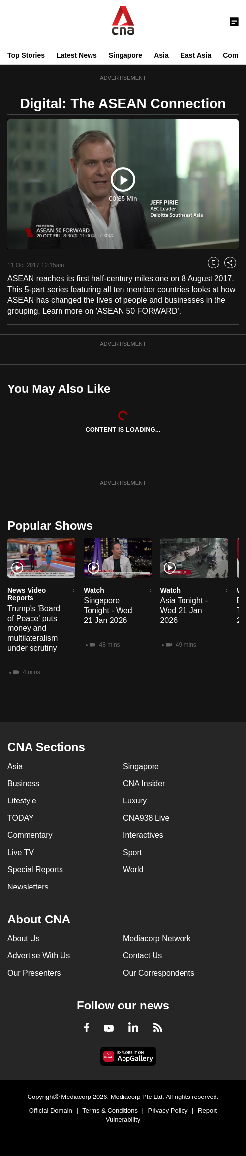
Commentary (30, 835)
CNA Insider (144, 783)
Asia (161, 55)
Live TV (20, 852)
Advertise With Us (38, 955)
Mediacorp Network (157, 938)
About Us (23, 938)
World (133, 869)
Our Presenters (34, 973)
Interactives (143, 835)
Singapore (125, 55)
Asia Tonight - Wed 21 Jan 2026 (184, 610)
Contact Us (142, 955)
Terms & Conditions (110, 1110)
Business (23, 783)
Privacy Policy (168, 1110)
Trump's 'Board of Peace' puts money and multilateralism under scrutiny (33, 628)
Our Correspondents (158, 973)
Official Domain (50, 1110)
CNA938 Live (146, 818)
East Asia (196, 55)
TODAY (20, 818)
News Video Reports (26, 594)
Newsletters (28, 887)
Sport (132, 852)
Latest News (77, 55)
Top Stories (26, 55)
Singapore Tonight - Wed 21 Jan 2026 (108, 610)
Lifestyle (21, 801)
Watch (94, 590)
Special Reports (35, 869)
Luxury (135, 801)
